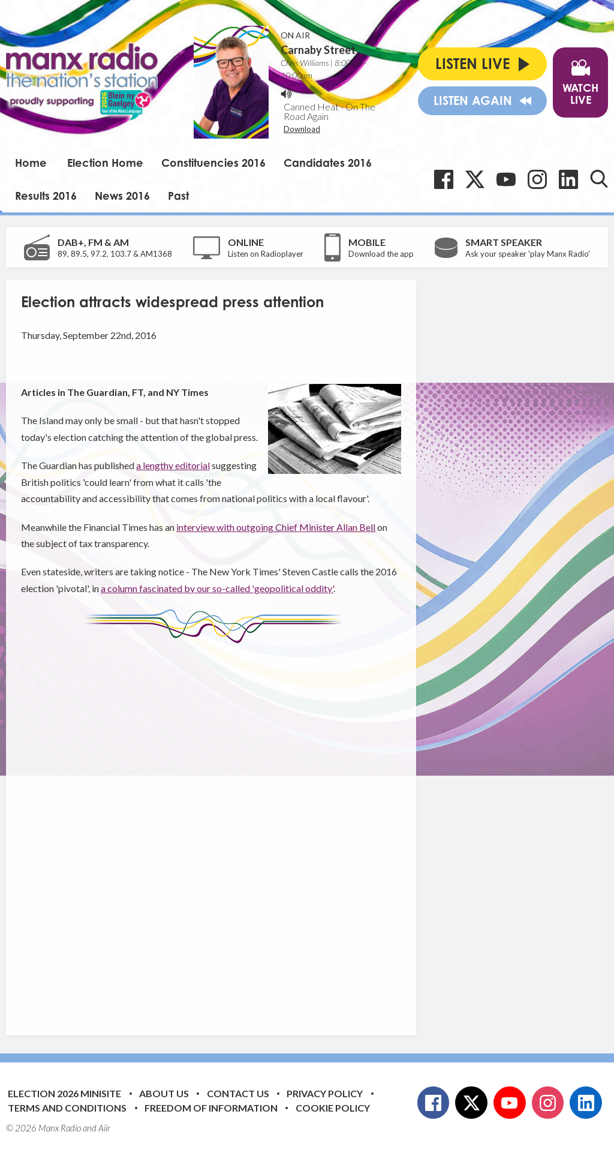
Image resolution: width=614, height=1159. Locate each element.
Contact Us (238, 1093)
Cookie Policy (333, 1107)
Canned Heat (311, 106)
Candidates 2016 (328, 162)
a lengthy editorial (173, 465)
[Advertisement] (246, 830)
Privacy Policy (325, 1093)
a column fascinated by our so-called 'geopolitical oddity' (217, 588)
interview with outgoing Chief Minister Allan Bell (275, 527)
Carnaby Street (318, 49)
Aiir (104, 1127)
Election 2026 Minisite (64, 1093)
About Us (164, 1093)
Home (31, 162)
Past (178, 195)
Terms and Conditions (67, 1107)
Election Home (105, 162)
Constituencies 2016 (213, 162)
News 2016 (122, 195)
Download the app (381, 254)
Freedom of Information (211, 1107)
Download (302, 129)
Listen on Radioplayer (265, 254)
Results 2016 (46, 195)
